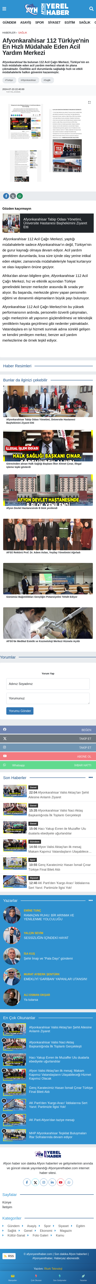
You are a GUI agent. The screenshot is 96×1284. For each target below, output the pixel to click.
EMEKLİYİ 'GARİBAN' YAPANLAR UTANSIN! (55, 979)
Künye (6, 1202)
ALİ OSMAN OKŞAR (37, 994)
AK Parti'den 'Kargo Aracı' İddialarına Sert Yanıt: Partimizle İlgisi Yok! (59, 885)
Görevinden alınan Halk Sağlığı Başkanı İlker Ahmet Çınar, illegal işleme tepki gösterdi (43, 465)
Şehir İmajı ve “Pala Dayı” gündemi (48, 958)
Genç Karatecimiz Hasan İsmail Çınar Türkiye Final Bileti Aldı (59, 867)
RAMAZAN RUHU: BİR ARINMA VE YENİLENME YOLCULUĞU (49, 917)
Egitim (70, 22)
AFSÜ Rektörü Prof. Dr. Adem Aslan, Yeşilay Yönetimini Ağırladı (43, 552)
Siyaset (54, 22)
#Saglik (47, 80)
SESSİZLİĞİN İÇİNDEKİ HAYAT (46, 938)
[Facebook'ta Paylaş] (6, 196)
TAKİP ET (85, 738)
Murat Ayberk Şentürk (42, 974)
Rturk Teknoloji (53, 1268)
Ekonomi (43, 1230)
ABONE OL (84, 756)
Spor (39, 22)
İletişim (7, 1207)
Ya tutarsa (31, 999)
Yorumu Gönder (20, 711)
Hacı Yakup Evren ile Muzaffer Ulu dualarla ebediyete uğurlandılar (57, 831)
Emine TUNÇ (32, 910)
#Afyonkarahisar (28, 80)
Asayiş (25, 22)
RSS (9, 1256)
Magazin (63, 1230)
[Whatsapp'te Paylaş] (20, 196)
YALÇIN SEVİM (33, 933)
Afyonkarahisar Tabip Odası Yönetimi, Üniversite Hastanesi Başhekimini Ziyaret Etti (40, 421)
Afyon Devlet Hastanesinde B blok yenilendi (31, 508)
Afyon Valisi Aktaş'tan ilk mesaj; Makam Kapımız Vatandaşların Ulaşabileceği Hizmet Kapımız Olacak (59, 849)
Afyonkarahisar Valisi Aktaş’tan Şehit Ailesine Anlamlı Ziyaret (58, 795)
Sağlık (84, 22)
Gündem (9, 22)
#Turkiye (9, 80)
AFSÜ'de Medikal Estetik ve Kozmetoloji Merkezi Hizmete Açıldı (43, 641)
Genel (33, 787)
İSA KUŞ (29, 953)
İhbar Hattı (82, 765)
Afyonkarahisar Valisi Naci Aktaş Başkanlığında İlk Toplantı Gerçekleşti (55, 813)
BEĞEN (86, 730)
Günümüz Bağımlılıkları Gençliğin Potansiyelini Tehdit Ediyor (41, 596)
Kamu (57, 1235)
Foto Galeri (38, 1235)
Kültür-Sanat (13, 1235)
